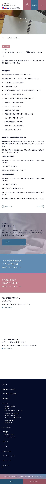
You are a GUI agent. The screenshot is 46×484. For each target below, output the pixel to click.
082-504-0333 (10, 283)
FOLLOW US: (6, 466)
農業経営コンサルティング (12, 415)
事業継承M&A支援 (9, 420)
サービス (5, 403)
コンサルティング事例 (9, 394)
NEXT (40, 206)
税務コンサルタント (10, 406)
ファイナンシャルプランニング (13, 418)
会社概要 (5, 399)
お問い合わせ (7, 451)
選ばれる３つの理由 (9, 389)
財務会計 (7, 408)
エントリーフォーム (10, 437)
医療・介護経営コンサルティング (13, 411)
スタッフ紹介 (7, 427)
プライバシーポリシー (9, 456)
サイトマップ (7, 460)
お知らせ (5, 442)
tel (11, 481)
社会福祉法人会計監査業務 (12, 413)
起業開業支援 (8, 422)
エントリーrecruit (34, 4)
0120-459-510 (10, 264)
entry (7, 242)
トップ (5, 384)
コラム (5, 446)
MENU (42, 4)
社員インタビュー (9, 434)
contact (34, 481)
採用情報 (5, 432)
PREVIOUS (7, 206)
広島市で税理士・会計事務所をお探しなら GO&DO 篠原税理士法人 (26, 476)
